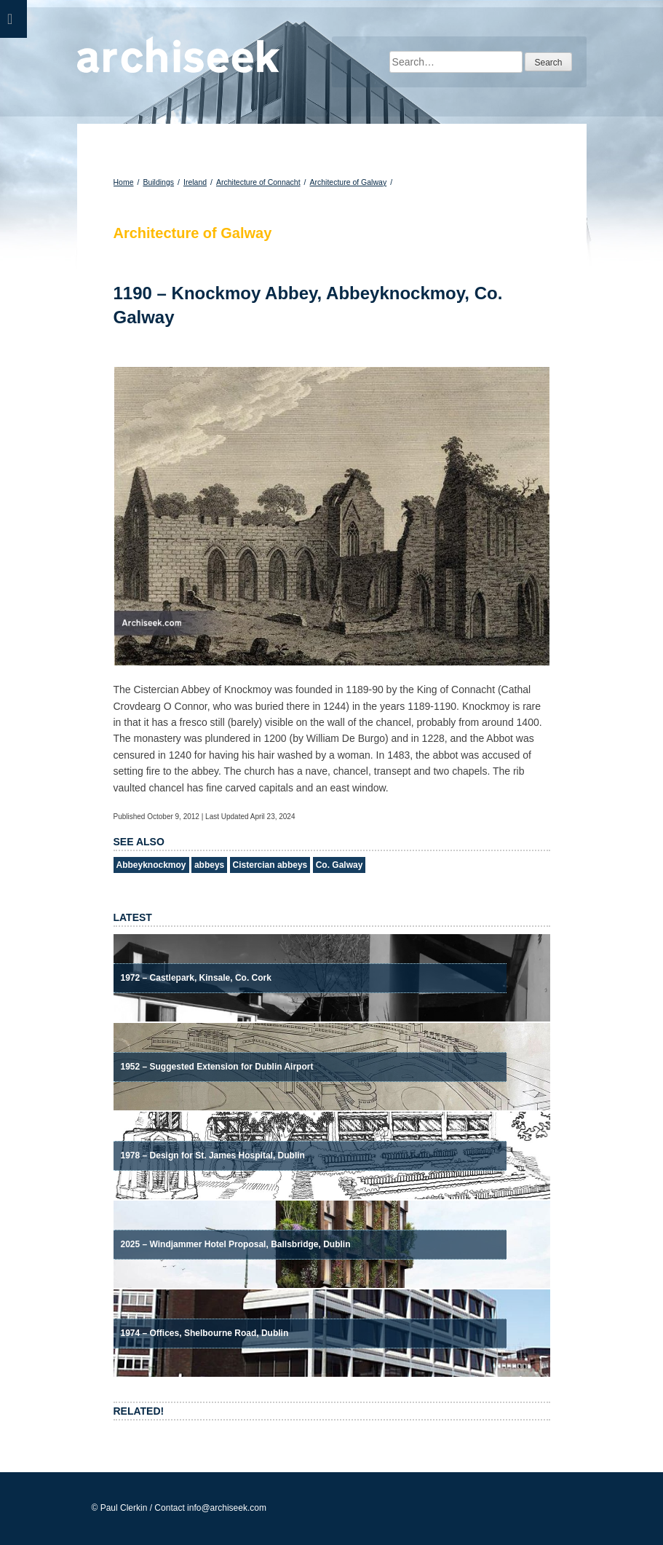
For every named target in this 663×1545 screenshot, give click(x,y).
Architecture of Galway (348, 182)
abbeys (209, 865)
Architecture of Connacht (258, 182)
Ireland (195, 182)
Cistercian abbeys (270, 865)
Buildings (158, 182)
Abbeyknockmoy (151, 865)
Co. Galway (339, 865)
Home (124, 182)
